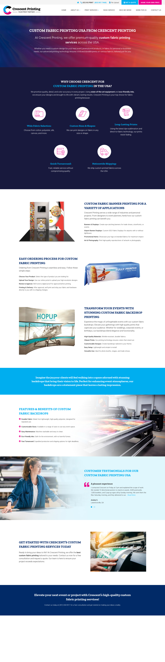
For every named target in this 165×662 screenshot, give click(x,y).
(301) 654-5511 (64, 605)
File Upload (114, 2)
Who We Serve (125, 10)
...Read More (131, 495)
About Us (75, 10)
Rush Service (109, 10)
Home (63, 10)
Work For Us (141, 10)
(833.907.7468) (100, 2)
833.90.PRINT (87, 2)
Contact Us (156, 10)
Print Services (92, 10)
